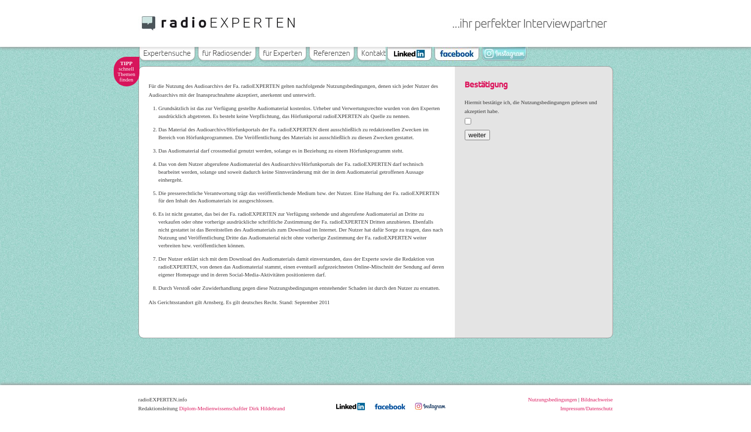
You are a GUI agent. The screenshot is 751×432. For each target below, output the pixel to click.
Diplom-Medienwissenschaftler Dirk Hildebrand (232, 408)
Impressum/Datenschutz (586, 408)
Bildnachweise (597, 399)
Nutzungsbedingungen (552, 399)
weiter (477, 135)
